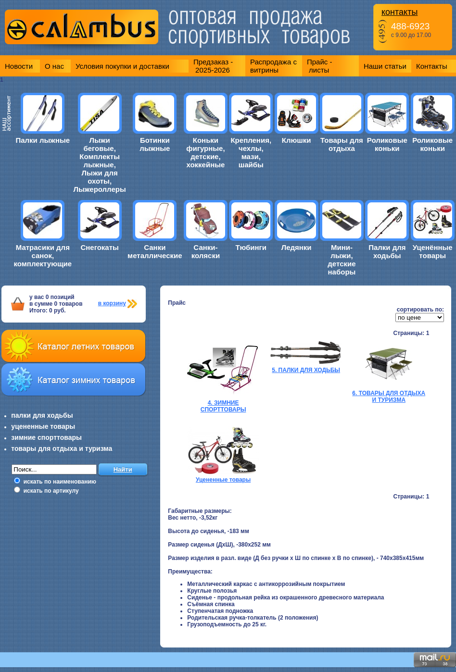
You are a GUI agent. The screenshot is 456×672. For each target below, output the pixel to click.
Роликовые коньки (387, 144)
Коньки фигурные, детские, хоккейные (205, 152)
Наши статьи (385, 66)
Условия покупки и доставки (122, 66)
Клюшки (296, 140)
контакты (399, 12)
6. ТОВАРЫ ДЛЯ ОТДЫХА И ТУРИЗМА (388, 396)
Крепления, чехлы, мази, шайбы (250, 152)
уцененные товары (43, 426)
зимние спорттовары (46, 437)
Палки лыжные (42, 140)
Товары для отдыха (341, 144)
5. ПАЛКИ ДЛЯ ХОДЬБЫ (306, 370)
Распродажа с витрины (273, 66)
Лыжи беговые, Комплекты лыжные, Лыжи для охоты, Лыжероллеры (100, 164)
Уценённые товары (433, 251)
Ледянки (296, 247)
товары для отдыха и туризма (61, 448)
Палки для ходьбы (386, 251)
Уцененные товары (223, 479)
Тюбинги (250, 247)
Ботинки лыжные (154, 144)
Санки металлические (154, 251)
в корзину (112, 303)
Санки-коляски (205, 251)
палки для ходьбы (42, 415)
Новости (19, 66)
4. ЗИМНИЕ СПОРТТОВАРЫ (223, 406)
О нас (54, 66)
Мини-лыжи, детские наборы (341, 259)
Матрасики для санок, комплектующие (42, 255)
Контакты (431, 66)
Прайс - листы (319, 66)
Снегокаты (99, 247)
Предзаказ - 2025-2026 (213, 66)
